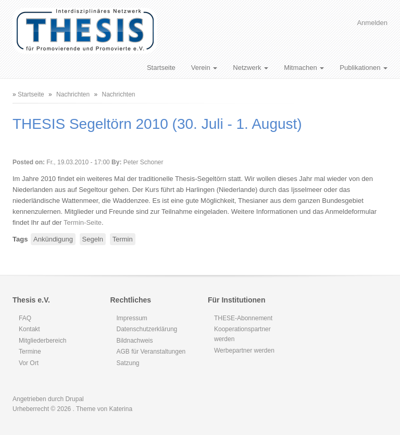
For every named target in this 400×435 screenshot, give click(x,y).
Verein (204, 67)
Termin (123, 239)
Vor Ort (29, 363)
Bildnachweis (135, 340)
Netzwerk (250, 67)
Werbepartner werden (244, 350)
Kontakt (29, 329)
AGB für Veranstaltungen (151, 351)
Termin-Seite (83, 222)
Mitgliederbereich (42, 340)
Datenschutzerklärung (147, 329)
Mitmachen (304, 67)
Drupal (74, 399)
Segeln (92, 239)
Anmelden (372, 23)
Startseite (161, 67)
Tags (20, 239)
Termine (30, 351)
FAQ (25, 318)
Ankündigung (53, 239)
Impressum (132, 318)
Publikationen (364, 67)
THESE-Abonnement (243, 318)
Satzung (128, 363)
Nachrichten (73, 94)
